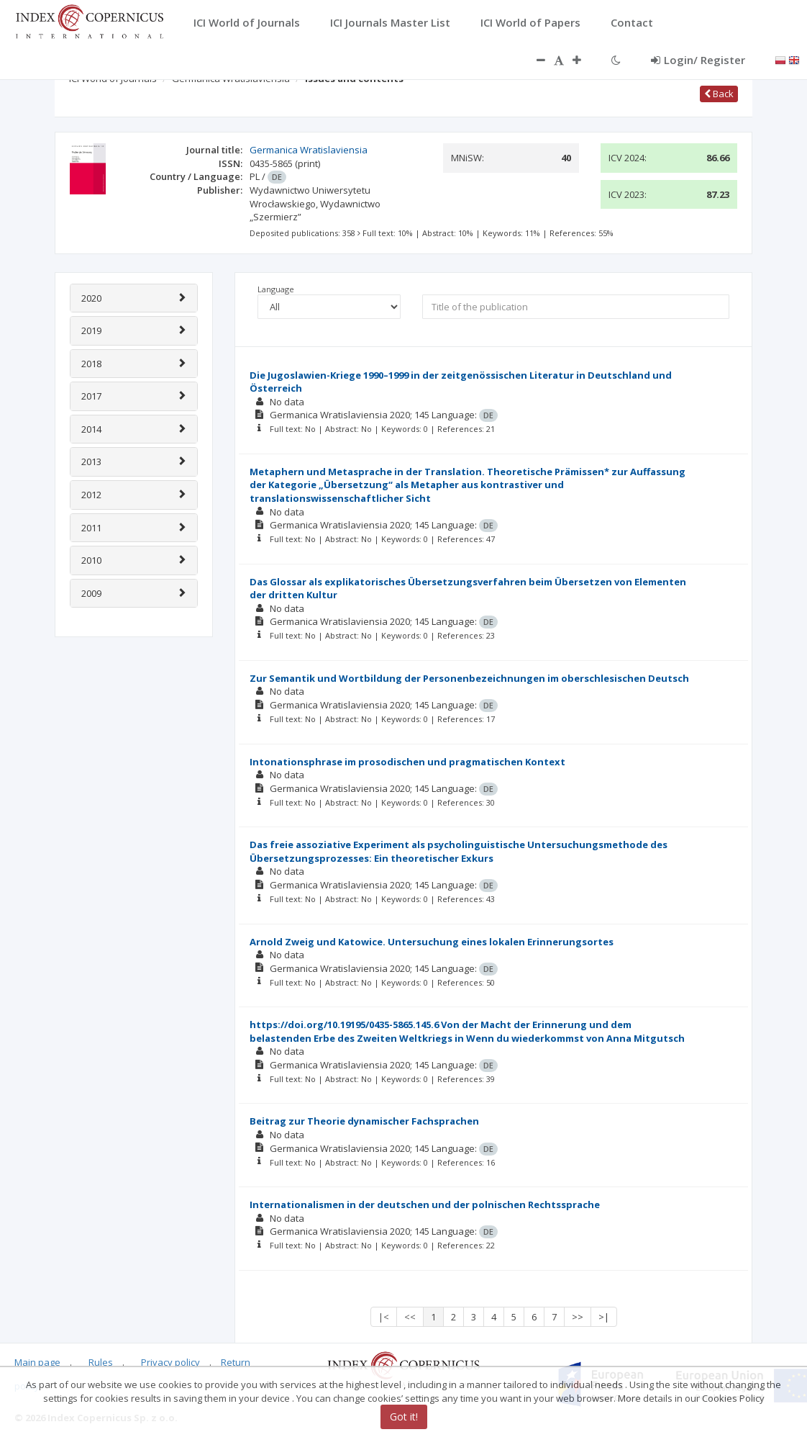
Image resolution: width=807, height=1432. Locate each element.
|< (383, 1316)
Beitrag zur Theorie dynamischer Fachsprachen (364, 1120)
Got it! (404, 1416)
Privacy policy (170, 1362)
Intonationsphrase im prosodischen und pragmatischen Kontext (407, 761)
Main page (37, 1362)
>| (603, 1316)
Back (719, 93)
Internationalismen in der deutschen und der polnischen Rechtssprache (425, 1204)
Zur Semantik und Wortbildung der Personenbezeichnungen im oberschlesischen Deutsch (469, 678)
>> (577, 1316)
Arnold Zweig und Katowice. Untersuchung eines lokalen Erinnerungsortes (432, 941)
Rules (100, 1362)
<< (410, 1316)
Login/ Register (698, 60)
